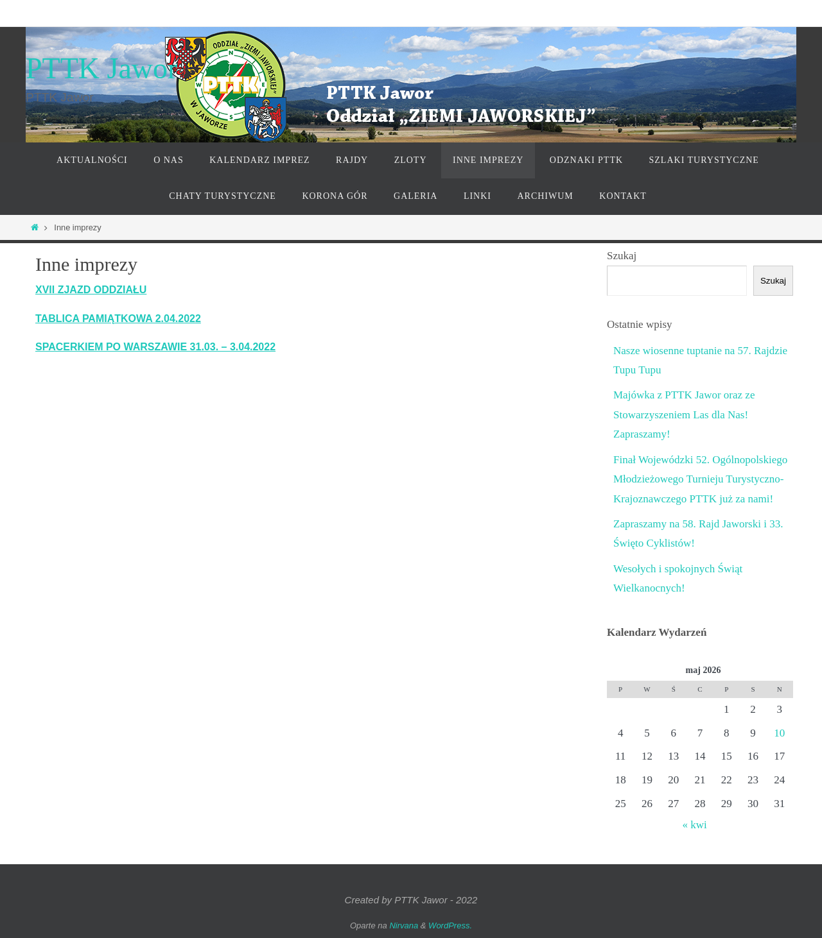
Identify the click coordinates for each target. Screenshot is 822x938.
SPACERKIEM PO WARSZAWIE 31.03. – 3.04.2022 (155, 346)
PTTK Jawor (101, 68)
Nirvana (403, 925)
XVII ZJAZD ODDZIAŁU (90, 289)
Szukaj (621, 256)
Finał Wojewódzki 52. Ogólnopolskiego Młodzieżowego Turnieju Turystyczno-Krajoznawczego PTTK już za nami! (700, 479)
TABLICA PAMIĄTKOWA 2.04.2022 (118, 318)
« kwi (694, 825)
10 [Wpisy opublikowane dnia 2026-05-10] (779, 733)
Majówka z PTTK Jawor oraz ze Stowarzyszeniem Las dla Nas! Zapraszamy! (684, 414)
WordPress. (450, 925)
